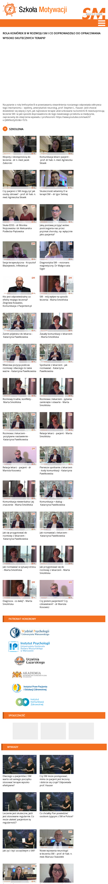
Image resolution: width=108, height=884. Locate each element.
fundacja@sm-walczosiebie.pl (22, 874)
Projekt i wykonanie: (85, 874)
